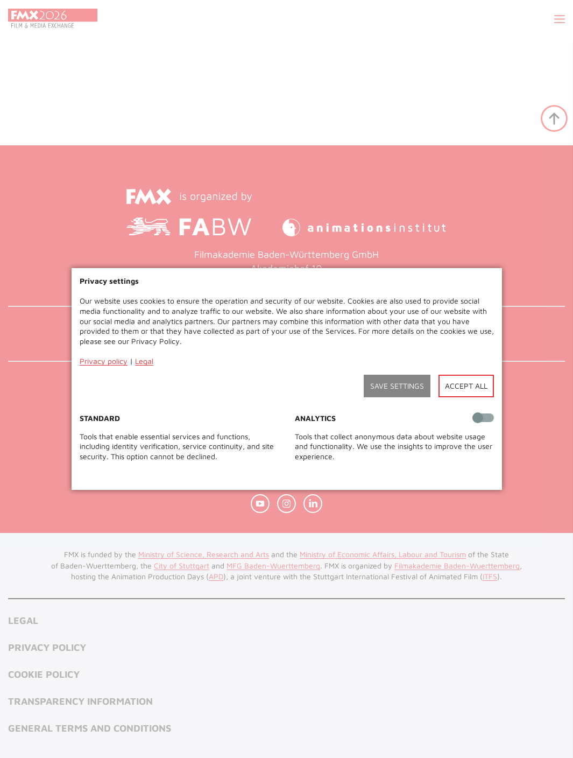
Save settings (397, 385)
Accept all (466, 385)
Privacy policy (104, 361)
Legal (144, 361)
